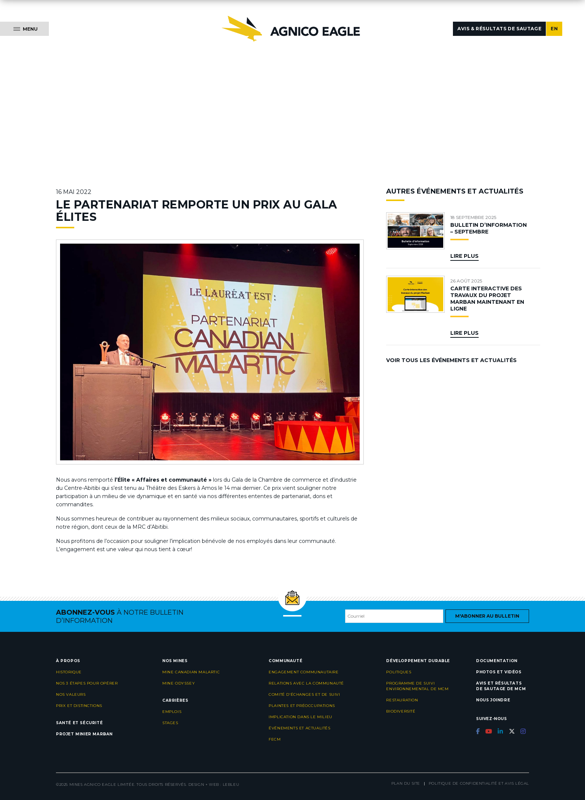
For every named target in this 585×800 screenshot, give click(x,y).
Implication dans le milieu (300, 716)
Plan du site (405, 783)
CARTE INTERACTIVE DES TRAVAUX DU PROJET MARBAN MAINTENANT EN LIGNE (487, 298)
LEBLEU (231, 784)
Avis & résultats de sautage (499, 28)
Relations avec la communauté (306, 683)
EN (554, 28)
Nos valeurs (71, 694)
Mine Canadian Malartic (191, 672)
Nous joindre (493, 700)
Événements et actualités (299, 728)
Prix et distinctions (79, 705)
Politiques (398, 672)
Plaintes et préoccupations (302, 705)
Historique (69, 672)
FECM (275, 739)
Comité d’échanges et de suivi (304, 694)
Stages (170, 722)
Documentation (496, 660)
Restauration (402, 700)
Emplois (171, 711)
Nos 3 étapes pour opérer (87, 683)
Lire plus (464, 256)
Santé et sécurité (79, 722)
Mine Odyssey (178, 683)
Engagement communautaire (303, 672)
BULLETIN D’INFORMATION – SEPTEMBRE (488, 228)
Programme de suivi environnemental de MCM (417, 686)
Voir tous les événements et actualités (451, 360)
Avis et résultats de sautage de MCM (501, 686)
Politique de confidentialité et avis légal (479, 783)
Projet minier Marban (84, 734)
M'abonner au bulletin (487, 616)
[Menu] (24, 29)
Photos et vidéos (499, 672)
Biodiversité (400, 711)
